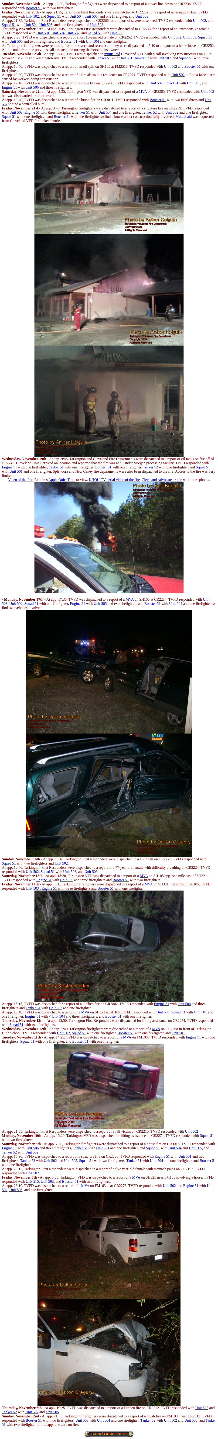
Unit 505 (100, 604)
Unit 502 (32, 16)
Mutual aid (183, 117)
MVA (143, 91)
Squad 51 (54, 16)
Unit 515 (32, 1181)
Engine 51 (9, 87)
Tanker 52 (141, 58)
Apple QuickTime (61, 480)
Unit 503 (141, 16)
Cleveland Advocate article (162, 480)
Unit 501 (42, 33)
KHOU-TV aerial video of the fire (114, 480)
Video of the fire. (20, 480)
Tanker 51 (103, 58)
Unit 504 (75, 16)
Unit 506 (91, 16)
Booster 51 (34, 8)
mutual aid (112, 54)
